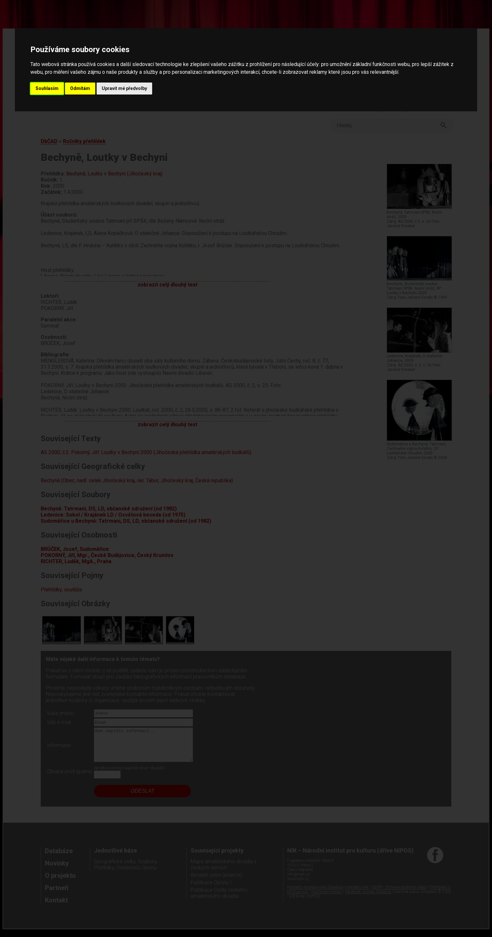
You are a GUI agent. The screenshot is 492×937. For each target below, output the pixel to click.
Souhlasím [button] (47, 88)
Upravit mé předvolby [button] (124, 88)
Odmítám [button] (80, 88)
